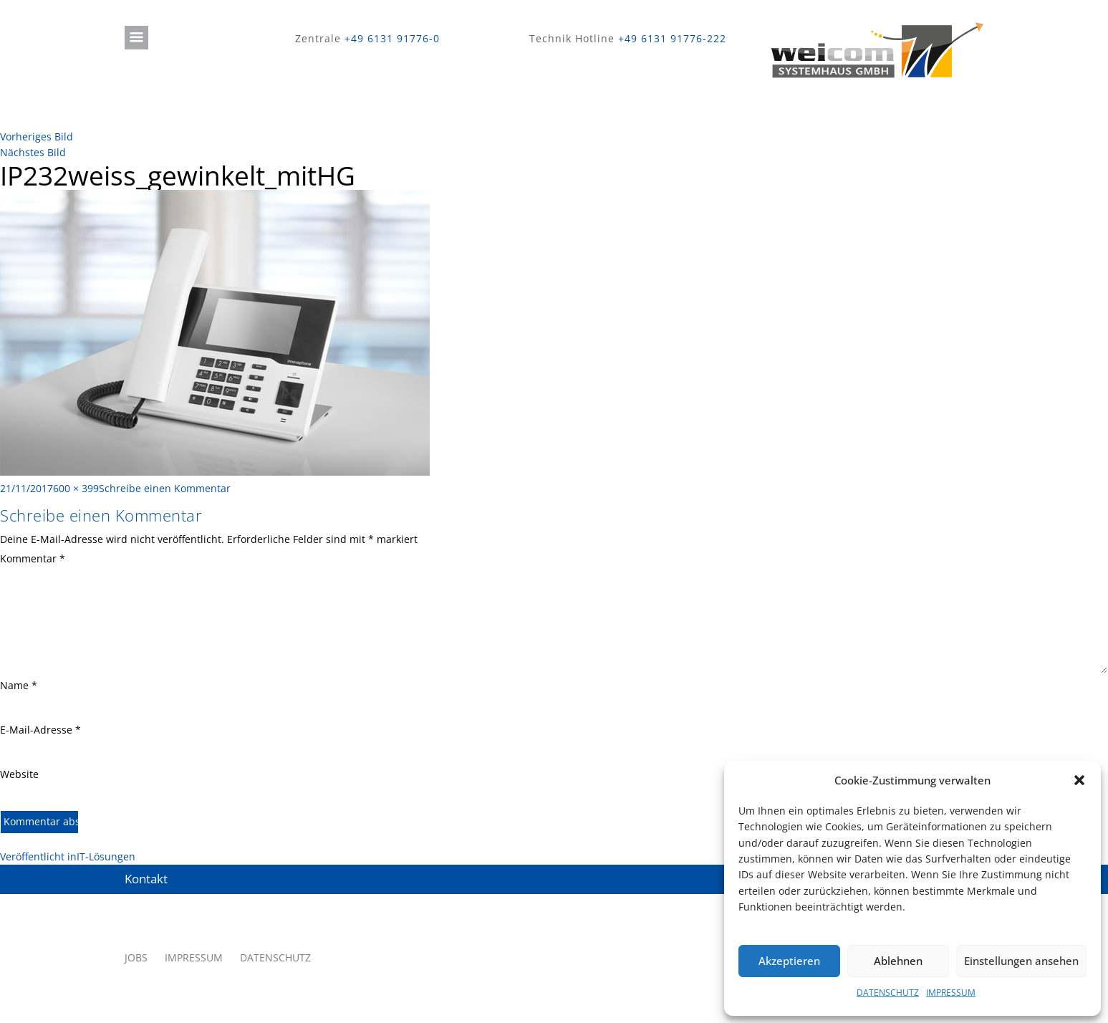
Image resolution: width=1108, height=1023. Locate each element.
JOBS (136, 957)
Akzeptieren (789, 961)
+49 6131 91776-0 (392, 38)
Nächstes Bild (33, 152)
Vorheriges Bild (36, 136)
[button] (1079, 780)
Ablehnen (898, 961)
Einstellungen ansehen (1021, 961)
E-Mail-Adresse (40, 729)
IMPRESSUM (950, 992)
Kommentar (32, 558)
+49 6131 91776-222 (672, 38)
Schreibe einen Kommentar (165, 488)
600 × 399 (76, 488)
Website (19, 774)
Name (18, 685)
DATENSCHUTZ (888, 992)
